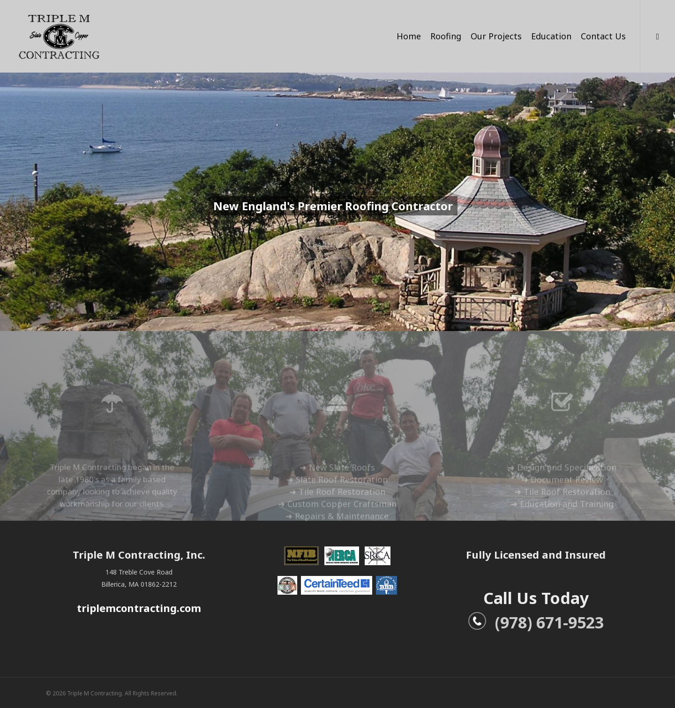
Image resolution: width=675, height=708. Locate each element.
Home (409, 36)
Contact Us (603, 36)
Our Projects (496, 36)
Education (551, 36)
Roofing (445, 36)
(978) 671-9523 (536, 622)
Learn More (333, 247)
